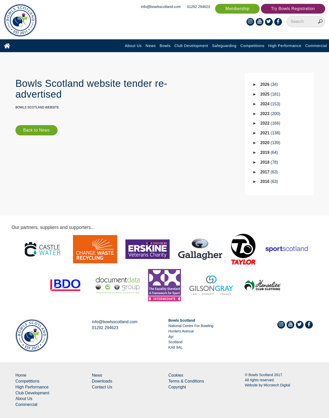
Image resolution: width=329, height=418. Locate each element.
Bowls (165, 45)
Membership (237, 8)
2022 (270, 123)
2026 (269, 84)
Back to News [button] (36, 130)
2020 (270, 143)
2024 (270, 104)
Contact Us (102, 387)
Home (20, 375)
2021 (270, 133)
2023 (270, 114)
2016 (269, 181)
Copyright (177, 387)
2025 (270, 94)
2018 (269, 162)
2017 (269, 172)
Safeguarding (224, 45)
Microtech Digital (276, 385)
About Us (133, 45)
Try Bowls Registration (293, 8)
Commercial (316, 45)
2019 (269, 152)
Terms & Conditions (186, 381)
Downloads (102, 381)
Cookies (175, 375)
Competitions (252, 45)
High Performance (284, 45)
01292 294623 (198, 7)
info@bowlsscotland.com (161, 7)
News (150, 45)
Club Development (191, 45)
